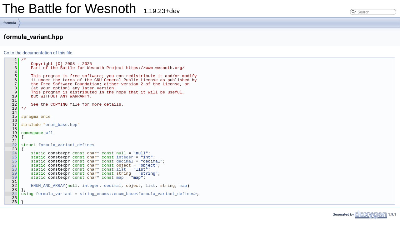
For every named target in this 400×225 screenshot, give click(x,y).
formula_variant (54, 194)
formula (9, 23)
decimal (124, 161)
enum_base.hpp (61, 125)
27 (11, 165)
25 (11, 157)
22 (11, 145)
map (119, 177)
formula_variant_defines (66, 145)
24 (11, 153)
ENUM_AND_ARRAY (48, 185)
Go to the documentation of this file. (38, 52)
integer (124, 157)
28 (11, 169)
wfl (49, 133)
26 (11, 161)
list (121, 169)
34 (11, 194)
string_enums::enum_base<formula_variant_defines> (138, 194)
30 (11, 177)
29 (11, 173)
